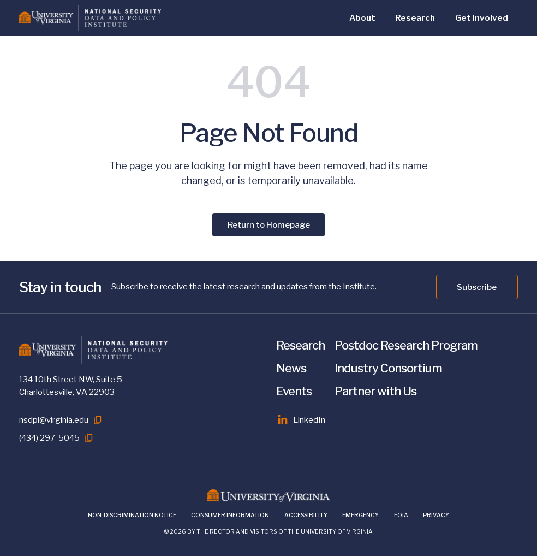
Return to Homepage (269, 225)
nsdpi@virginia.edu (53, 420)
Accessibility (305, 515)
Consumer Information (230, 515)
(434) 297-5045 (49, 438)
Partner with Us (375, 391)
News (291, 368)
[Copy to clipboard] (97, 420)
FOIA (401, 515)
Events (294, 391)
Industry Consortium (388, 368)
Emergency (360, 515)
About (362, 18)
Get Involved (481, 18)
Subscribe (477, 287)
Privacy (436, 515)
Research (415, 18)
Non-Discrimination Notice (132, 515)
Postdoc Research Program (406, 345)
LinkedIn (301, 420)
